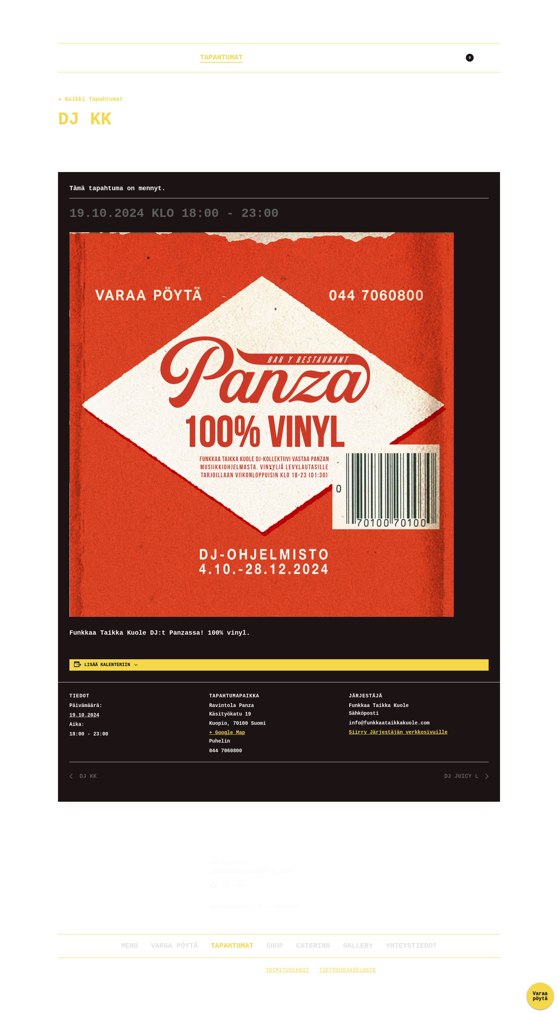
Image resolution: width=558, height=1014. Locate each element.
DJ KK (86, 776)
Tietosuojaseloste (347, 970)
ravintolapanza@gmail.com (250, 871)
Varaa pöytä (158, 57)
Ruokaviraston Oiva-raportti (255, 906)
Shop (269, 57)
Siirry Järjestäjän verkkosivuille (398, 732)
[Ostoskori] (466, 58)
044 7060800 (228, 863)
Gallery (362, 57)
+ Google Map (227, 732)
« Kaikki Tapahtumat (90, 99)
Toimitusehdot (287, 970)
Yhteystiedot (420, 57)
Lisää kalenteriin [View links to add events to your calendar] (107, 664)
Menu (129, 946)
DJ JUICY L (463, 776)
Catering (312, 57)
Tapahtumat (221, 57)
